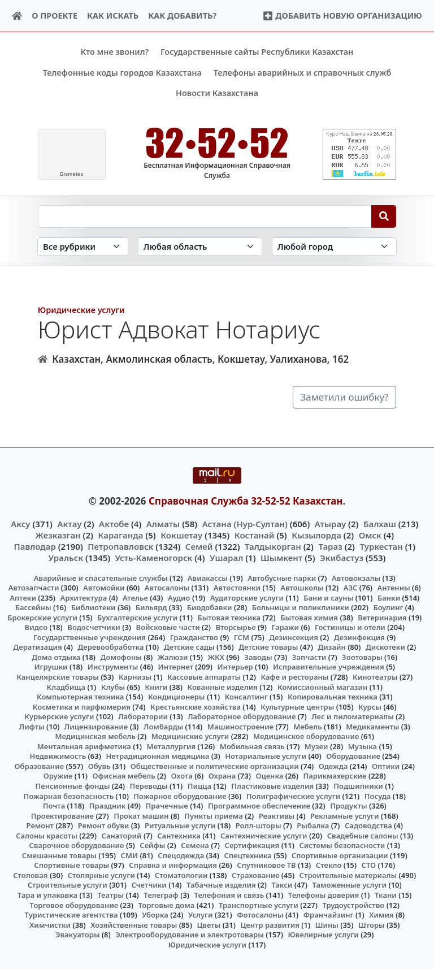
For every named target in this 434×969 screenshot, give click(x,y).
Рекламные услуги (344, 815)
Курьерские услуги (59, 716)
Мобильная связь (252, 746)
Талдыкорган (273, 546)
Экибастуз (341, 557)
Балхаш (379, 523)
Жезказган (57, 534)
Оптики (386, 766)
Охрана (222, 776)
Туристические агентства (71, 915)
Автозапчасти (33, 588)
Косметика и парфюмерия (82, 706)
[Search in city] (334, 246)
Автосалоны (167, 588)
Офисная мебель (124, 776)
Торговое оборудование (74, 905)
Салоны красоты (46, 835)
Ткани (386, 895)
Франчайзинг (328, 915)
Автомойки (103, 588)
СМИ (129, 855)
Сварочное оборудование (76, 845)
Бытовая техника (229, 617)
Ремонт (40, 825)
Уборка (155, 915)
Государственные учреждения (89, 637)
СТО (369, 865)
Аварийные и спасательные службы (101, 577)
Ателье (135, 597)
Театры (110, 895)
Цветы (208, 924)
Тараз (330, 546)
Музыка (362, 746)
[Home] (17, 16)
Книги (156, 686)
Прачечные (167, 806)
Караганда (120, 534)
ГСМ (241, 637)
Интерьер (235, 667)
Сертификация (252, 845)
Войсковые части (168, 627)
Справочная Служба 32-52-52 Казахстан (246, 500)
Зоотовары (362, 657)
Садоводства (368, 825)
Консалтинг (246, 697)
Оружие (58, 776)
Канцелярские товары (57, 677)
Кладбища (66, 686)
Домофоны (121, 657)
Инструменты (113, 667)
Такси (281, 885)
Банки (388, 597)
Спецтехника (247, 855)
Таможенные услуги (350, 885)
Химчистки (50, 924)
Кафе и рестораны (294, 677)
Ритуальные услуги (180, 825)
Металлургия (171, 746)
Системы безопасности (342, 845)
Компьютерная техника (80, 697)
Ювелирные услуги (323, 934)
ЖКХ (216, 657)
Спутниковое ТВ (266, 865)
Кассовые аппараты (204, 677)
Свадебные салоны (362, 835)
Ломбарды (163, 726)
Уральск (66, 557)
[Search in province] (200, 246)
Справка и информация (173, 865)
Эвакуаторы (77, 934)
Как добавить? (182, 15)
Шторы (371, 924)
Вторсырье (235, 627)
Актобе (114, 523)
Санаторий (122, 835)
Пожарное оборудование (179, 795)
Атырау (330, 523)
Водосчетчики (93, 627)
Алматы (163, 523)
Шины (326, 924)
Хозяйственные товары (133, 924)
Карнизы (135, 677)
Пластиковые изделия (272, 786)
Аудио (179, 597)
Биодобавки (209, 607)
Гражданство (194, 637)
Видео (36, 627)
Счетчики (148, 885)
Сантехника (179, 835)
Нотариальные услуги (265, 756)
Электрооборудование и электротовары (189, 934)
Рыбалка (313, 825)
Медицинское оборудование (306, 736)
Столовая (30, 875)
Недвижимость (58, 756)
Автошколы (301, 588)
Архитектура (83, 597)
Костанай (255, 534)
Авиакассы (208, 577)
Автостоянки (237, 588)
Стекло (329, 865)
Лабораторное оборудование (242, 716)
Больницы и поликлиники (300, 607)
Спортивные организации (340, 855)
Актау (69, 523)
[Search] (384, 216)
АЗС (351, 588)
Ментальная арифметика (84, 746)
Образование (39, 766)
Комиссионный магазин (322, 686)
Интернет (175, 667)
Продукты (348, 806)
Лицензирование (96, 726)
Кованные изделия (222, 686)
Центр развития (269, 924)
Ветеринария (382, 617)
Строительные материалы (348, 875)
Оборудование (353, 756)
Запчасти (309, 657)
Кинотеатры (375, 677)
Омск (370, 534)
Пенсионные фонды (72, 786)
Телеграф (161, 895)
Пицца (199, 786)
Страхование (255, 875)
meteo (71, 174)
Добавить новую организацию (342, 15)
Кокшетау (181, 534)
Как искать (112, 15)
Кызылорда (316, 534)
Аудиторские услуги (247, 597)
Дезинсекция (293, 637)
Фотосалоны (260, 915)
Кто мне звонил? (114, 51)
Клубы (113, 686)
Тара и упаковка (47, 895)
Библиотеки (93, 607)
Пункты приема (213, 815)
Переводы (149, 786)
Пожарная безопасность (68, 795)
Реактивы (277, 815)
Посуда (377, 795)
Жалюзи (173, 657)
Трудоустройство (353, 905)
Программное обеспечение (259, 806)
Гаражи (285, 627)
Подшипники (358, 786)
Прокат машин (141, 815)
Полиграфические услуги (293, 795)
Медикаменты (372, 726)
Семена (195, 845)
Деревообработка (110, 647)
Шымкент (281, 557)
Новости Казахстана (217, 93)
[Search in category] (82, 246)
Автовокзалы (356, 577)
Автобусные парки (282, 577)
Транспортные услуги (258, 905)
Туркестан (380, 546)
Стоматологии (181, 875)
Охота (181, 776)
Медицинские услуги (190, 736)
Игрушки (50, 667)
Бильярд (151, 607)
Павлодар (34, 546)
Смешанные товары (59, 855)
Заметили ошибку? (345, 396)
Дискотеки (385, 647)
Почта (54, 806)
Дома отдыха (56, 657)
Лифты (32, 726)
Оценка (269, 776)
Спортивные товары (71, 865)
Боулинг (388, 607)
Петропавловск (120, 546)
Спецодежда (181, 855)
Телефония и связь (229, 895)
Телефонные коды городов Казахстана (122, 72)
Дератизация (37, 647)
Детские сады (189, 647)
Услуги (200, 915)
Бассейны (33, 607)
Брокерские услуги (42, 617)
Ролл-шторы (258, 825)
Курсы (369, 706)
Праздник (107, 806)
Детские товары (268, 647)
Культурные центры (297, 706)
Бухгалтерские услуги (137, 617)
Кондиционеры (176, 697)
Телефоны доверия (323, 895)
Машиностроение (240, 726)
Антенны (393, 588)
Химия (381, 915)
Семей (199, 546)
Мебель (307, 726)
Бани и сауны (328, 597)
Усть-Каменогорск (154, 557)
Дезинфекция (359, 637)
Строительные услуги (67, 885)
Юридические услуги (81, 309)
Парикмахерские (335, 776)
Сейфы (152, 845)
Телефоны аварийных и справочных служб (303, 72)
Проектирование (62, 815)
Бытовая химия (309, 617)
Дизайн (331, 647)
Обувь (99, 766)
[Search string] (205, 216)
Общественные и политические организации (215, 766)
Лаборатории (143, 716)
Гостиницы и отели (350, 627)
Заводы (258, 657)
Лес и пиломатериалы (352, 716)
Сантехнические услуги (263, 835)
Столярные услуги (101, 875)
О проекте (54, 15)
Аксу (20, 523)
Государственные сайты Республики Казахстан (257, 51)
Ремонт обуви (103, 825)
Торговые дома (166, 905)
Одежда (333, 766)
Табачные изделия (221, 885)
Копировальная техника (332, 697)
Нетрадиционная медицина (157, 756)
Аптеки (23, 597)
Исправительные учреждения (328, 667)
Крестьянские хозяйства (195, 706)
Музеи (316, 746)
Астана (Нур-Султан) (245, 523)
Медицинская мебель (95, 736)
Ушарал (226, 557)
